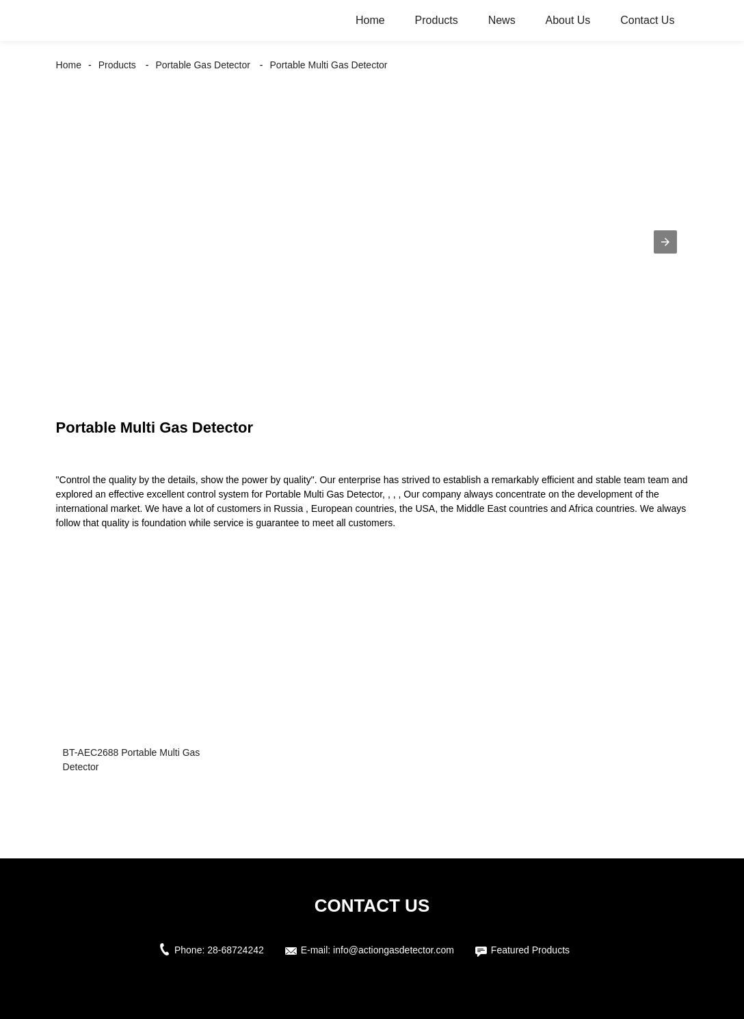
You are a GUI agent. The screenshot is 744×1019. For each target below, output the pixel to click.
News (502, 20)
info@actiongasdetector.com (393, 950)
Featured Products (530, 950)
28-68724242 (235, 950)
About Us (568, 20)
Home (370, 20)
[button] (665, 242)
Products (436, 20)
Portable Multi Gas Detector (329, 64)
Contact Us (647, 20)
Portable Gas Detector (202, 64)
